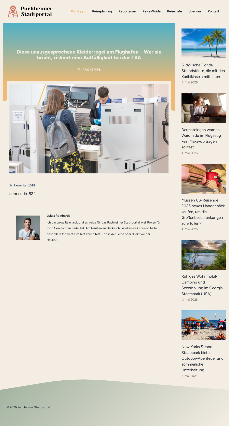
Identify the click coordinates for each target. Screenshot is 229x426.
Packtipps (78, 11)
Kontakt (213, 11)
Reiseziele (174, 11)
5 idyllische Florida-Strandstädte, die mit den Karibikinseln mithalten (203, 71)
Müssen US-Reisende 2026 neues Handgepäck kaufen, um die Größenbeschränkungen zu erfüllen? (203, 212)
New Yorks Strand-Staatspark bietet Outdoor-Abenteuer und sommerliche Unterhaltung (202, 358)
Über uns (194, 11)
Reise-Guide (152, 11)
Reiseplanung (102, 11)
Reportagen (127, 11)
